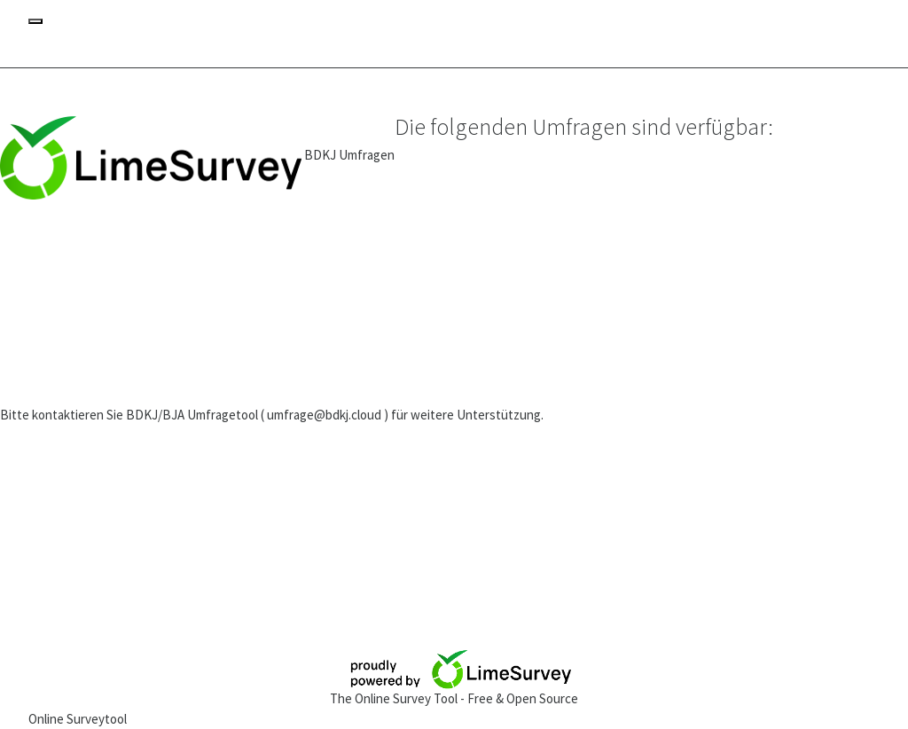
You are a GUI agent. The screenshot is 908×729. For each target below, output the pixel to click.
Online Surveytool (77, 718)
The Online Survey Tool (395, 698)
